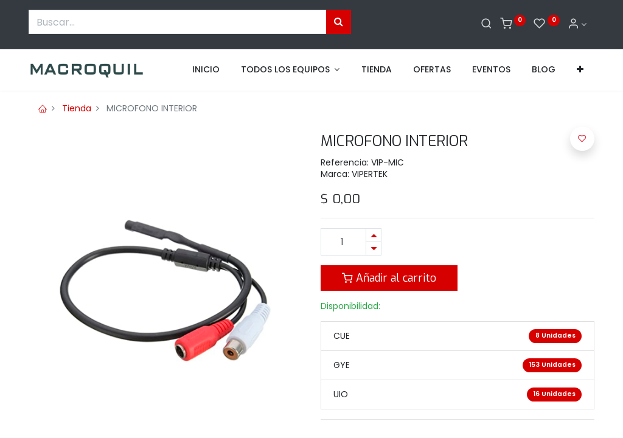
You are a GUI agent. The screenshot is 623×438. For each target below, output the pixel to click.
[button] (580, 70)
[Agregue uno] (373, 235)
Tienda (76, 108)
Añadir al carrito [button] (389, 278)
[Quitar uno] (373, 248)
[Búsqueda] (338, 22)
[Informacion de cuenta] (577, 24)
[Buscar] (486, 24)
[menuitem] (205, 70)
